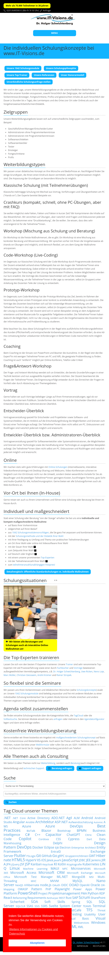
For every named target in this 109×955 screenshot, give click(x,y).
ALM (77, 818)
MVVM (54, 881)
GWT (92, 856)
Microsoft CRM (51, 872)
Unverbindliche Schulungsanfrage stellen (28, 81)
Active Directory (38, 818)
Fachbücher (63, 667)
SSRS (44, 906)
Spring (76, 902)
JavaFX (58, 860)
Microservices (81, 868)
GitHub (47, 856)
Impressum (82, 946)
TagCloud (78, 715)
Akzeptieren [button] (37, 942)
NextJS (19, 885)
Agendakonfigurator (94, 719)
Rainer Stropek (64, 675)
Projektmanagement (64, 893)
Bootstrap (64, 831)
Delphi (57, 843)
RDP (102, 893)
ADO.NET (58, 818)
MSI (91, 877)
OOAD (74, 885)
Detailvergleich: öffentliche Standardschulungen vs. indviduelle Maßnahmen (48, 571)
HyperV (31, 860)
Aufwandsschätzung (81, 822)
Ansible (30, 822)
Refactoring (20, 898)
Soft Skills (54, 901)
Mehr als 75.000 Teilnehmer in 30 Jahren (27, 5)
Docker (37, 847)
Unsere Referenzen (44, 75)
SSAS (30, 906)
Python (93, 893)
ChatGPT (73, 834)
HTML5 (18, 860)
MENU (54, 33)
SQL (89, 902)
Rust (69, 898)
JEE (88, 860)
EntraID (56, 852)
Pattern (36, 889)
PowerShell (27, 893)
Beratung (75, 763)
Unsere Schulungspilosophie (61, 68)
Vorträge (78, 667)
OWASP (23, 889)
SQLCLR (20, 906)
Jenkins (96, 860)
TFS (89, 909)
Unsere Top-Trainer (17, 75)
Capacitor (53, 834)
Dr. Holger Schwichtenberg (66, 671)
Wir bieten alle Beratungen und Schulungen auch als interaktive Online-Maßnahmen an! (27, 645)
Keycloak (47, 864)
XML (80, 927)
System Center (70, 906)
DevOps (24, 847)
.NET (7, 817)
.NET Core (19, 818)
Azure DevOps (64, 826)
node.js (45, 885)
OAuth (56, 885)
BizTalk (31, 830)
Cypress (73, 839)
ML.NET (62, 876)
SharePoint (98, 898)
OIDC (64, 885)
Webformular (42, 744)
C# (27, 834)
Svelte (53, 905)
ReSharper (52, 898)
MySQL (77, 881)
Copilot (25, 838)
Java (50, 860)
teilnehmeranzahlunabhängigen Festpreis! (34, 564)
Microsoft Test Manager (33, 877)
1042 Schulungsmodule (26, 693)
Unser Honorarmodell (72, 75)
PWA (84, 893)
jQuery (15, 864)
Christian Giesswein (26, 675)
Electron (65, 847)
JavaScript (70, 859)
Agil (69, 817)
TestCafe (74, 910)
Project (43, 893)
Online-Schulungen (57, 467)
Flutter (20, 855)
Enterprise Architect (83, 847)
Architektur (44, 821)
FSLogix (31, 856)
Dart (89, 839)
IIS (39, 860)
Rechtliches (99, 946)
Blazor (46, 830)
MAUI (55, 868)
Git (38, 855)
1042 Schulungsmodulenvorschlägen (30, 532)
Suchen (11, 802)
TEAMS (87, 906)
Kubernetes (91, 864)
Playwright (62, 889)
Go (54, 855)
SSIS (37, 906)
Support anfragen (90, 768)
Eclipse (49, 847)
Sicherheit (17, 902)
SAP (75, 897)
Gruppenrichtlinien (76, 856)
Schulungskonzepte (86, 689)
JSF (22, 864)
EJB (57, 847)
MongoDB (78, 877)
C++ (37, 834)
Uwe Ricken (87, 671)
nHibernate (31, 885)
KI (55, 864)
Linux (14, 868)
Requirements (36, 898)
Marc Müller (10, 675)
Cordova (43, 839)
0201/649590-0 (14, 10)
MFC (65, 868)
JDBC (82, 860)
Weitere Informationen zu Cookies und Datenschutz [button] (33, 931)
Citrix (88, 835)
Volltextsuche (10, 719)
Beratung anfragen (60, 768)
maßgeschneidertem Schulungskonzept (76, 737)
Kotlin (62, 864)
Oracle (95, 885)
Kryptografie (74, 864)
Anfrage (47, 10)
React (8, 897)
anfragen (58, 719)
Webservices (81, 922)
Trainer (69, 664)
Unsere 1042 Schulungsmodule (23, 68)
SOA (34, 901)
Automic (98, 822)
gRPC (61, 856)
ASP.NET (61, 822)
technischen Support (33, 768)
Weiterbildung (48, 763)
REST (62, 898)
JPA (8, 864)
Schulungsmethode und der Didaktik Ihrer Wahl (40, 536)
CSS (58, 839)
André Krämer (44, 675)
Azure (26, 826)
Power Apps (82, 889)
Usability (90, 914)
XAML (72, 926)
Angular (19, 822)
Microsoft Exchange (80, 872)
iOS (43, 860)
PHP (48, 889)
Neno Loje (99, 671)
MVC (33, 881)
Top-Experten (47, 557)
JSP (27, 864)
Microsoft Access (23, 872)
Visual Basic (78, 918)
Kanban (36, 864)
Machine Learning (35, 868)
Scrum (84, 897)
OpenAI (85, 885)
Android (87, 818)
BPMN (81, 830)
